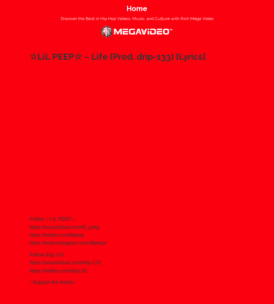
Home (137, 8)
